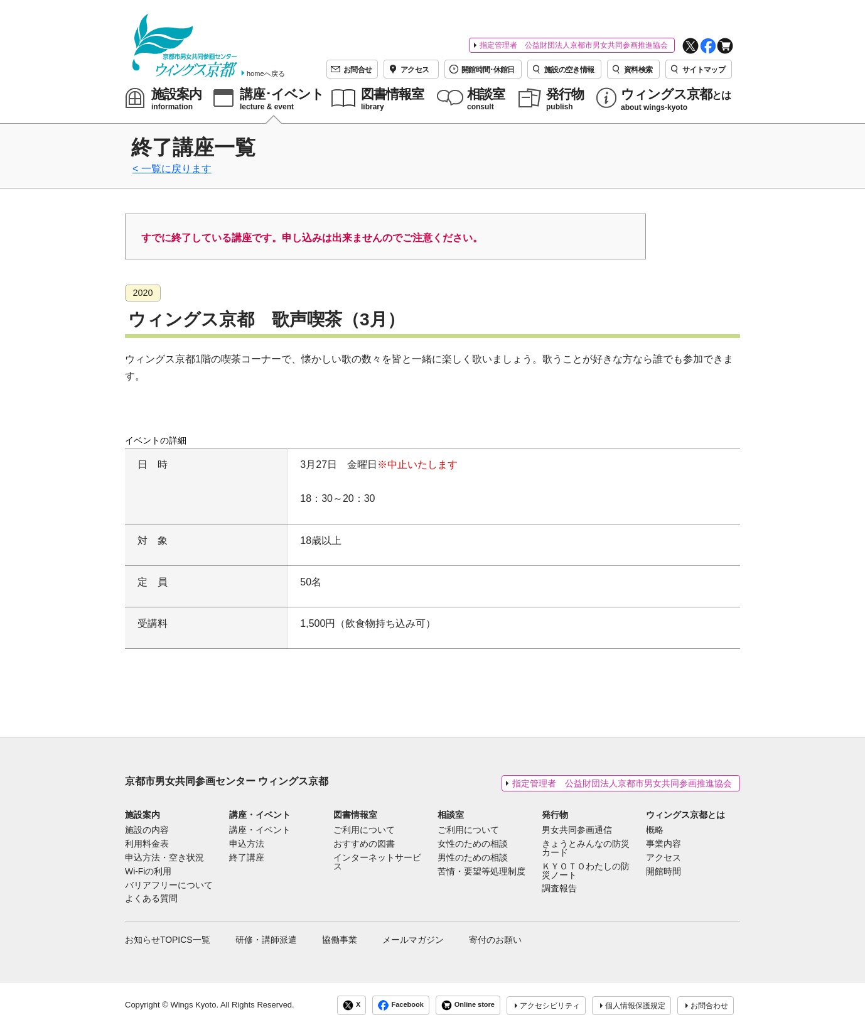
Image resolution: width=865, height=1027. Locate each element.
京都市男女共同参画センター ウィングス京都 (226, 781)
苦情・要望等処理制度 (481, 871)
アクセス (663, 858)
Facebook (400, 1005)
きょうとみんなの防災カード (586, 848)
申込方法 (246, 844)
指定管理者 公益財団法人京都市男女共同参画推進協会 (574, 45)
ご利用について (364, 830)
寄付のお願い (495, 940)
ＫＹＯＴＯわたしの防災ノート (586, 871)
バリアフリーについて (169, 885)
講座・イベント (260, 815)
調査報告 (559, 888)
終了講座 (246, 858)
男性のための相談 (473, 858)
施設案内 (142, 815)
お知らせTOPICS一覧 (167, 940)
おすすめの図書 (364, 844)
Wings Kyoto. (194, 1004)
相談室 (451, 815)
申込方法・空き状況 (164, 858)
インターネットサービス (377, 862)
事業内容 (663, 844)
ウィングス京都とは (685, 815)
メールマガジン (413, 940)
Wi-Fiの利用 (148, 871)
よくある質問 (151, 898)
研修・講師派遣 (266, 940)
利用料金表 (147, 844)
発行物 (555, 815)
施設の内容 (147, 830)
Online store (468, 1005)
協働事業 (339, 940)
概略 (655, 830)
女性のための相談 (473, 844)
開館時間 (663, 871)
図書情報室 (355, 815)
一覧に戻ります (176, 168)
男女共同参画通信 (577, 830)
